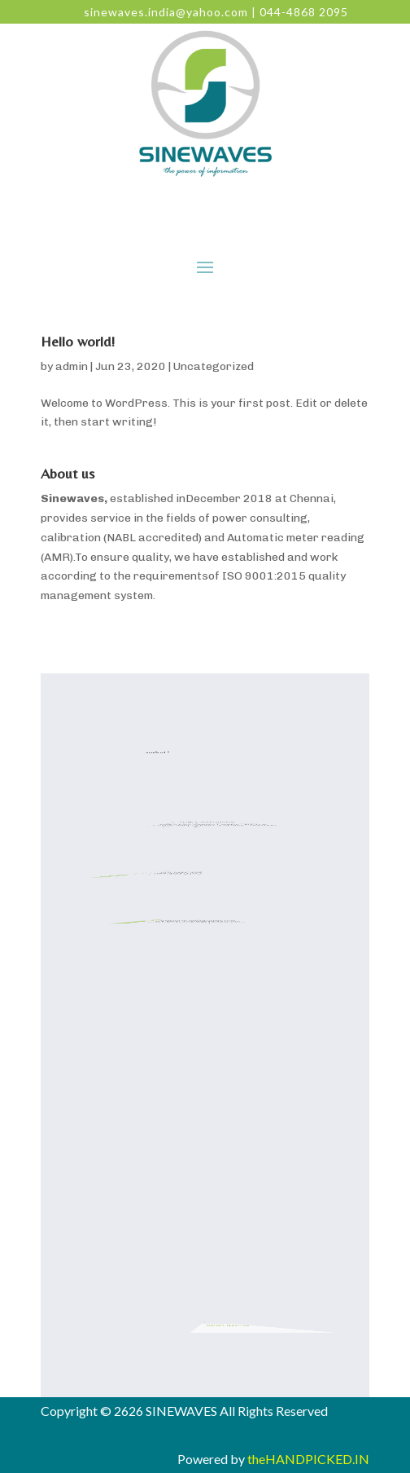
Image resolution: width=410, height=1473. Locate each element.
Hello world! (78, 341)
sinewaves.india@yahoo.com (166, 12)
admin (71, 366)
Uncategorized (213, 366)
